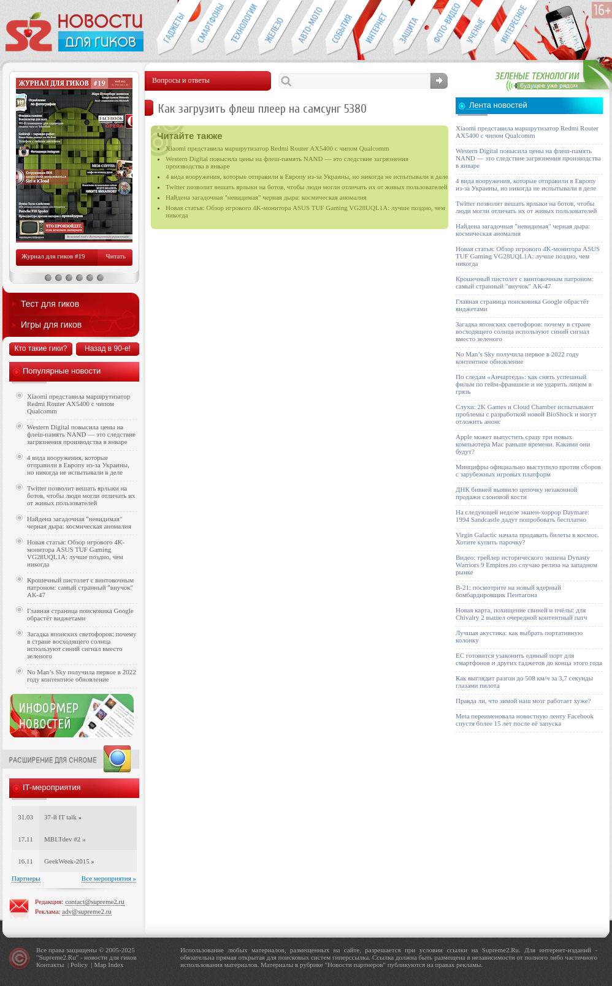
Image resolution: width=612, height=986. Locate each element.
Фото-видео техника (443, 28)
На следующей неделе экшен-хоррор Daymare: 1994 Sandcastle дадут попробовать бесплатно (522, 515)
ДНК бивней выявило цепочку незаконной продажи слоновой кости (517, 493)
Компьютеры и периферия (274, 28)
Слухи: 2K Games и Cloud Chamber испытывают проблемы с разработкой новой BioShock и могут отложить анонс (526, 414)
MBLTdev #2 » (64, 839)
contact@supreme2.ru (94, 901)
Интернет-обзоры (375, 28)
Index (115, 964)
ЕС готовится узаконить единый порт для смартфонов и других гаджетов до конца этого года (529, 659)
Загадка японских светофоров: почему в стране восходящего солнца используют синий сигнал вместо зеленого (82, 645)
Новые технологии (241, 28)
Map (100, 964)
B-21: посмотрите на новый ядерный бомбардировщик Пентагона (508, 591)
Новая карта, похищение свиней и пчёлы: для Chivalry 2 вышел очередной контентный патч (521, 613)
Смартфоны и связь (207, 28)
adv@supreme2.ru (87, 911)
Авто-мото (308, 28)
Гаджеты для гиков (173, 28)
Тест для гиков (50, 304)
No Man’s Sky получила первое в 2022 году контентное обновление (81, 675)
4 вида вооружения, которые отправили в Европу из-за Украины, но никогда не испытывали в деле (307, 176)
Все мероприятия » (109, 878)
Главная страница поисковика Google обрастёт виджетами (80, 614)
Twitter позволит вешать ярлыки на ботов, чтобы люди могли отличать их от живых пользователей (307, 186)
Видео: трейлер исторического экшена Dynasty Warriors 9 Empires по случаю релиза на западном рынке (526, 565)
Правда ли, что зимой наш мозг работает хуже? (523, 700)
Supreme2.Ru (57, 957)
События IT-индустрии (342, 28)
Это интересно (516, 28)
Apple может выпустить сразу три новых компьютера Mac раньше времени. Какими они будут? (523, 444)
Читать (116, 256)
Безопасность (409, 28)
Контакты (50, 964)
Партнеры (26, 878)
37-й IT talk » (63, 817)
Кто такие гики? (40, 348)
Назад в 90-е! (108, 348)
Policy (79, 964)
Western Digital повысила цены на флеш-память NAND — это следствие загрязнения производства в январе (81, 434)
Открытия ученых (477, 28)
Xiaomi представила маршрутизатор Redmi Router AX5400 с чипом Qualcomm (277, 148)
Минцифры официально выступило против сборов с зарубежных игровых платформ (528, 470)
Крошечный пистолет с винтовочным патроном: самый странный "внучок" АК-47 (80, 587)
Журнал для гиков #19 (53, 256)
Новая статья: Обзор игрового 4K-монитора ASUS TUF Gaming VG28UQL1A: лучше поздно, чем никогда (75, 553)
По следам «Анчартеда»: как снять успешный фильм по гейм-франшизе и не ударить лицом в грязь (524, 384)
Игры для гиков (51, 324)
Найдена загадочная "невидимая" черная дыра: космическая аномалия (266, 197)
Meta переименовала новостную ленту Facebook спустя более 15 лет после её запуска (525, 719)
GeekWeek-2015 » (69, 861)
